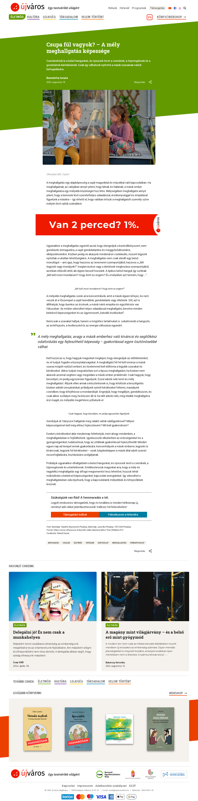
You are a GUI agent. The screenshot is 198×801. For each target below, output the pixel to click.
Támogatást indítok (75, 514)
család (66, 543)
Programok (139, 8)
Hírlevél (124, 8)
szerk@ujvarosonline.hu (119, 790)
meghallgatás (119, 543)
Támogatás (157, 8)
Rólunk (112, 8)
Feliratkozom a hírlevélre (123, 514)
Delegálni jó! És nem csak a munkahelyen (39, 635)
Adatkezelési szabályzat (111, 785)
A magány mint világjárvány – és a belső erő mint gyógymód (145, 635)
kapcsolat (103, 543)
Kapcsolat (68, 785)
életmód (78, 543)
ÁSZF (132, 785)
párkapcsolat (137, 543)
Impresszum (85, 785)
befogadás (53, 543)
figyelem (90, 543)
